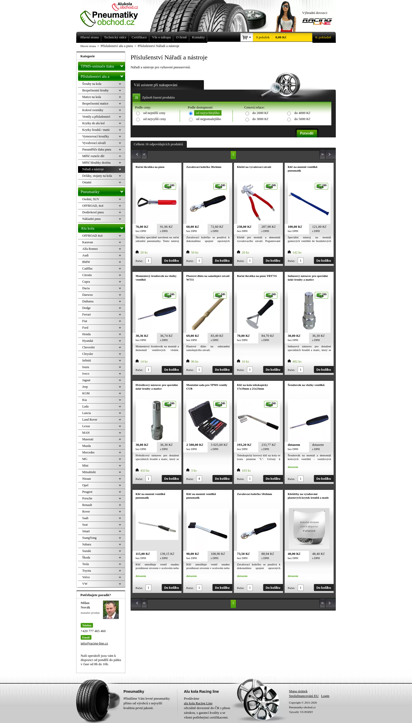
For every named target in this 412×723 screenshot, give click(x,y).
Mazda (86, 446)
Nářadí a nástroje (93, 169)
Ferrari (86, 314)
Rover (86, 511)
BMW (86, 262)
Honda (86, 334)
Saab (85, 518)
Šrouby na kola (91, 84)
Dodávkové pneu (93, 212)
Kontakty (198, 37)
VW (84, 584)
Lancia (86, 413)
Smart (86, 531)
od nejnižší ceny (154, 113)
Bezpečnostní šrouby (95, 90)
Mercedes (88, 452)
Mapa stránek (298, 691)
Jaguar (86, 380)
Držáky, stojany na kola (97, 176)
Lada (85, 406)
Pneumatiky (103, 190)
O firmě (181, 37)
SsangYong (89, 538)
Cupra (86, 281)
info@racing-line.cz (94, 643)
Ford (85, 327)
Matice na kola (91, 97)
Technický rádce (115, 37)
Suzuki (86, 551)
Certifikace (139, 37)
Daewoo (87, 295)
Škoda (86, 557)
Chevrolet (88, 347)
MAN (86, 433)
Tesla (85, 564)
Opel (85, 485)
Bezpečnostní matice (95, 103)
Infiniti (86, 360)
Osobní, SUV (90, 199)
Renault (87, 505)
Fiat (84, 321)
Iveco (85, 373)
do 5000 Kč (302, 119)
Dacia (86, 288)
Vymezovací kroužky (95, 136)
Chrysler (87, 354)
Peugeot (87, 492)
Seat (85, 524)
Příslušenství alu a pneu (103, 76)
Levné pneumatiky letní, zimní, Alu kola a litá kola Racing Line (113, 13)
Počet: (139, 260)
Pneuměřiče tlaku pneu (96, 149)
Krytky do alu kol (93, 123)
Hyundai (87, 341)
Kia (84, 400)
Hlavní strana (88, 46)
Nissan (86, 479)
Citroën (87, 275)
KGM (86, 393)
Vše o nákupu (161, 37)
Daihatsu (88, 301)
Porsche (87, 498)
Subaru (86, 544)
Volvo (86, 577)
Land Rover (89, 419)
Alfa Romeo (90, 249)
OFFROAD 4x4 (92, 235)
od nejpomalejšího (208, 119)
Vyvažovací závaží (94, 143)
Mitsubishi (89, 472)
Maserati (87, 439)
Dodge (86, 308)
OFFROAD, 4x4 (92, 206)
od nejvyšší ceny (154, 119)
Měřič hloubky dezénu (96, 162)
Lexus (86, 426)
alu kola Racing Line (198, 703)
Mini (85, 465)
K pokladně (321, 37)
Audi (85, 255)
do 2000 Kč (261, 113)
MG (84, 459)
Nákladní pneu (91, 219)
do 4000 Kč (302, 113)
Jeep (85, 387)
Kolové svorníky (92, 110)
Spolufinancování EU (303, 696)
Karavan (87, 242)
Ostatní (86, 182)
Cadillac (87, 268)
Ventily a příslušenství (96, 116)
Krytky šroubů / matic (96, 130)
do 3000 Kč (261, 119)
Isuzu (85, 367)
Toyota (86, 570)
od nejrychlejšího (208, 113)
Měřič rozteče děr (93, 156)
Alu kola (103, 227)
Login (325, 696)
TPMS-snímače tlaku (103, 65)
